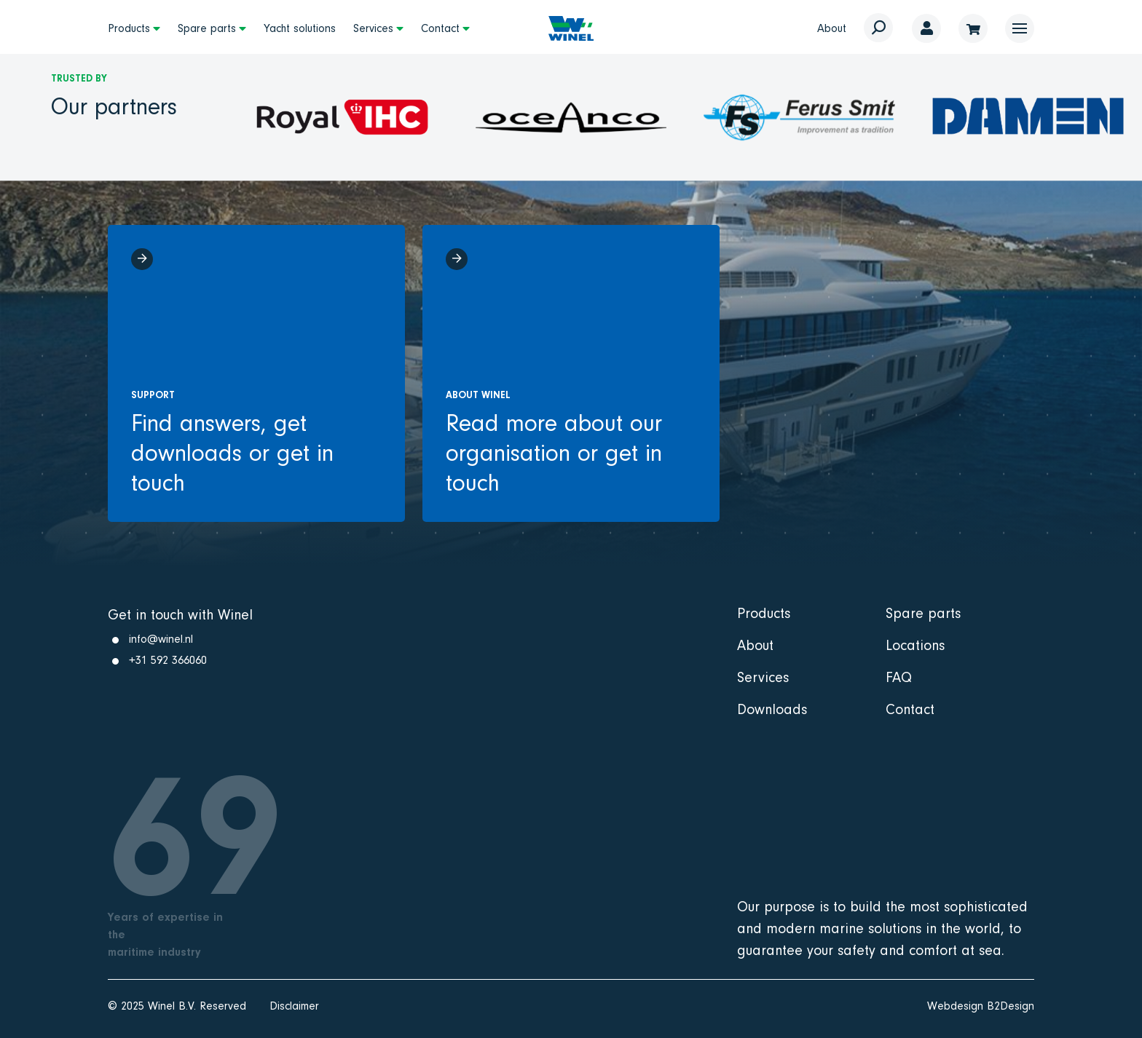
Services (373, 28)
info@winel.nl (161, 639)
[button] (1019, 28)
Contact (440, 28)
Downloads (772, 710)
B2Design (1010, 1006)
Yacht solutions (300, 28)
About (831, 28)
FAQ (899, 678)
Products (129, 28)
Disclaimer (294, 1006)
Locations (915, 646)
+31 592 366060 (168, 660)
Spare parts (207, 28)
